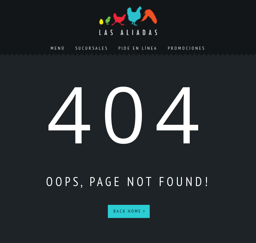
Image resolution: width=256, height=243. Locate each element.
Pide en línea (138, 48)
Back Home (129, 211)
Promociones (186, 48)
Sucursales (91, 48)
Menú (58, 48)
